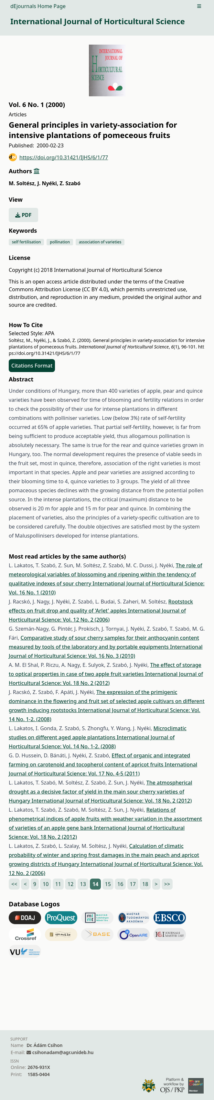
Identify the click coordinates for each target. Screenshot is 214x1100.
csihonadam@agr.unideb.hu (62, 1052)
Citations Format (31, 365)
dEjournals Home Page (38, 6)
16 (120, 884)
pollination (60, 242)
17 (133, 884)
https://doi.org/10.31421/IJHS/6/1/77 (58, 157)
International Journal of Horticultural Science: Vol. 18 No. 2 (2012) (111, 800)
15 (108, 884)
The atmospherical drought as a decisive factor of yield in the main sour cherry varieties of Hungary (100, 791)
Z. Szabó (70, 183)
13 (83, 884)
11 (58, 884)
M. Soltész (22, 183)
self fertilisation (26, 242)
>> (167, 884)
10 (45, 884)
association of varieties (100, 242)
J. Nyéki (47, 183)
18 (145, 884)
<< (14, 884)
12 (70, 884)
